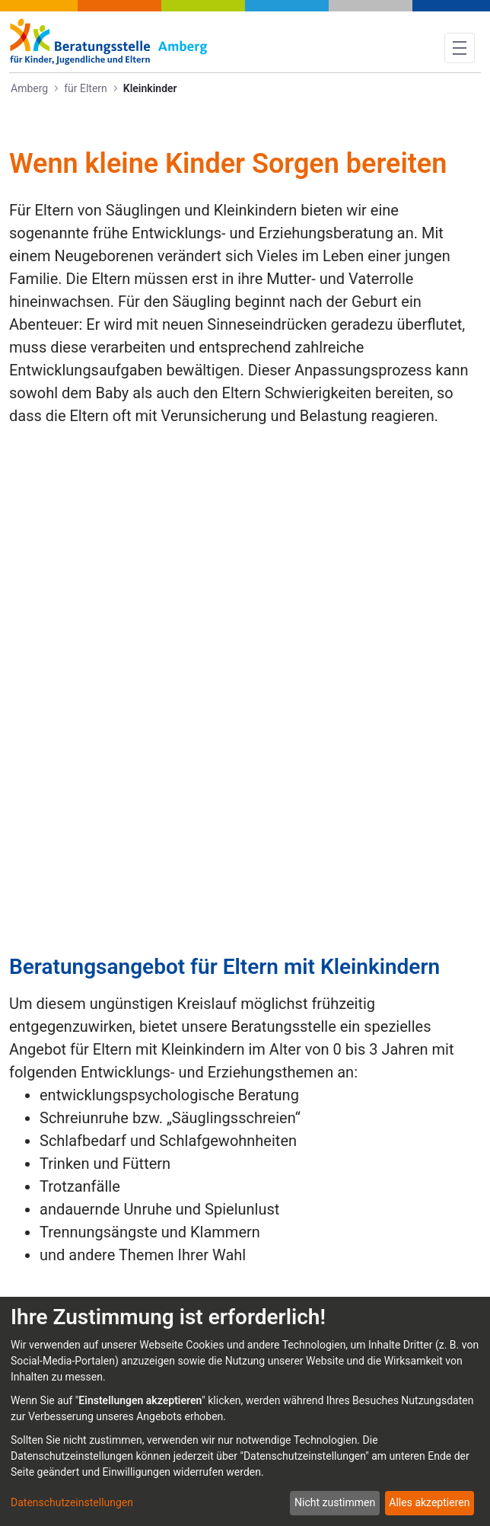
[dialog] (245, 1411)
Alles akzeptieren (429, 1502)
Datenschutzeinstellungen (72, 1502)
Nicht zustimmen (334, 1502)
